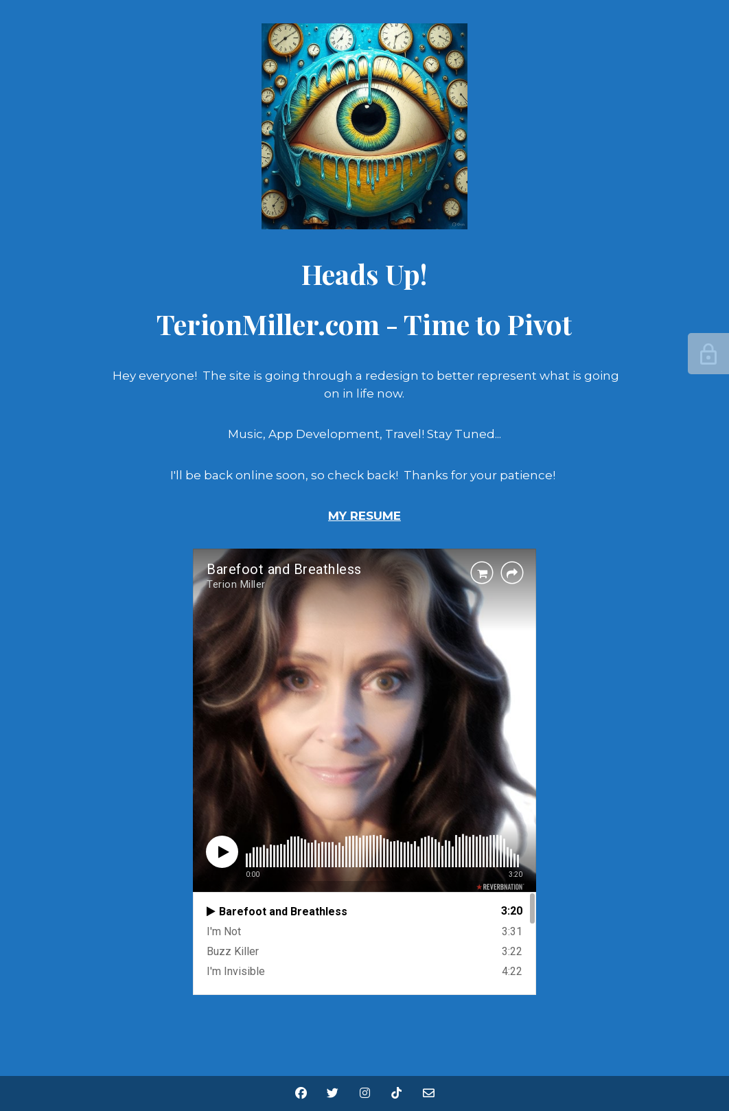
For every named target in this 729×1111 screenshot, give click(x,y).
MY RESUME (364, 516)
